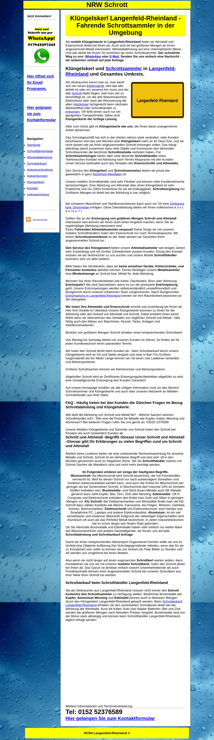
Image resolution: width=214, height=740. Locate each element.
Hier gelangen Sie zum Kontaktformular (110, 718)
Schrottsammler (124, 68)
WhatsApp (93, 56)
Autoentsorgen (37, 176)
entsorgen (73, 111)
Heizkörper (81, 104)
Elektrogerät (95, 86)
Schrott (77, 93)
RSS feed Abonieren (40, 219)
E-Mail (114, 56)
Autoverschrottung (40, 169)
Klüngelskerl (35, 182)
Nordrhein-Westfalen (107, 174)
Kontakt (32, 188)
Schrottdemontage (40, 151)
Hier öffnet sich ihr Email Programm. (40, 82)
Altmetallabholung (39, 157)
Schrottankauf (36, 163)
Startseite (33, 145)
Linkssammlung (38, 194)
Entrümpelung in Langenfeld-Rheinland (93, 295)
